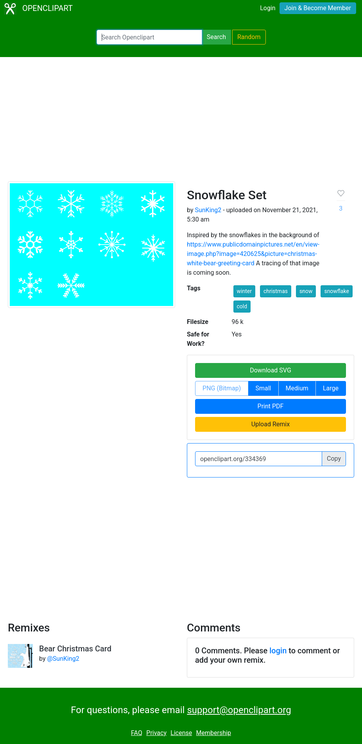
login (278, 650)
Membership (213, 733)
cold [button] (242, 306)
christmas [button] (275, 291)
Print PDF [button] (271, 406)
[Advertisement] (181, 122)
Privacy (156, 733)
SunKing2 (208, 210)
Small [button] (263, 388)
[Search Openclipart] (149, 37)
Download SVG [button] (270, 370)
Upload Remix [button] (270, 424)
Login (267, 8)
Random (249, 37)
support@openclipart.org (239, 710)
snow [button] (305, 291)
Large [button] (331, 388)
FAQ (136, 733)
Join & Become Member (318, 8)
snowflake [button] (336, 291)
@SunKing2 (63, 658)
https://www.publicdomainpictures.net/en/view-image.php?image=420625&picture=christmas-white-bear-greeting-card (253, 254)
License (181, 733)
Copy (334, 458)
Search (216, 37)
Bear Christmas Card (75, 648)
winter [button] (244, 291)
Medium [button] (297, 388)
